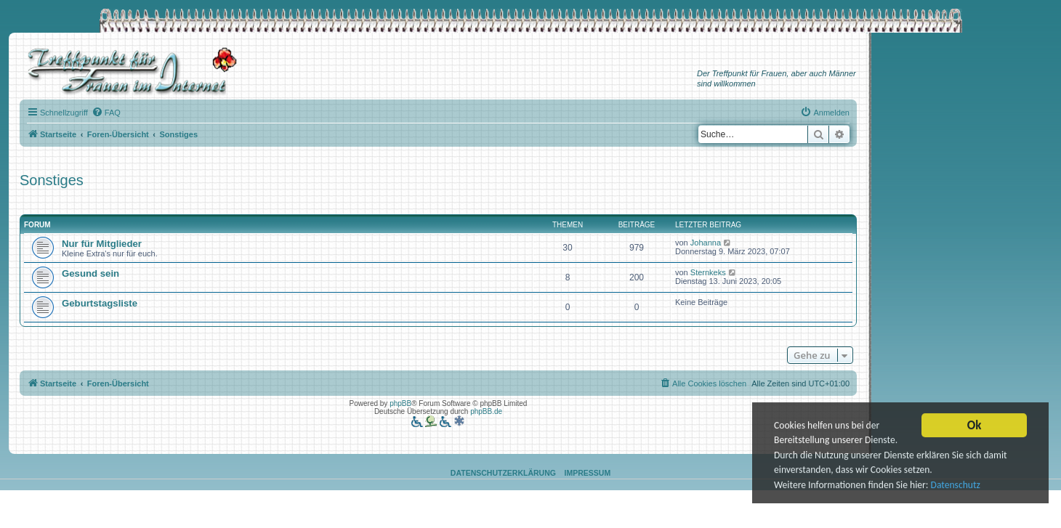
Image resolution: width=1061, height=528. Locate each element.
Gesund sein (90, 273)
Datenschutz (955, 486)
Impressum (588, 472)
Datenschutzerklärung (503, 472)
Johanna (705, 242)
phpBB (400, 403)
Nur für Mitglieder (102, 243)
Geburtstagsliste (99, 303)
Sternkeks (708, 272)
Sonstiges (52, 180)
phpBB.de (486, 411)
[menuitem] (106, 112)
